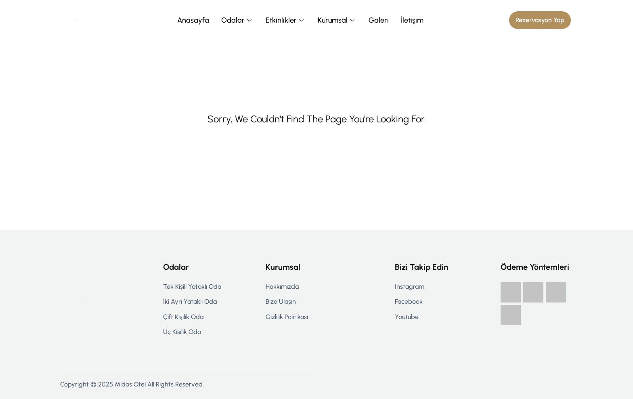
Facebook (409, 301)
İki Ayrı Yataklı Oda (190, 301)
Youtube (407, 317)
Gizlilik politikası (287, 317)
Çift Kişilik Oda (183, 317)
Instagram (409, 286)
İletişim (412, 20)
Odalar (237, 20)
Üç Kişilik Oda (182, 332)
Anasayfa (193, 20)
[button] (540, 20)
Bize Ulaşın (281, 301)
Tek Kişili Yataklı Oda (192, 286)
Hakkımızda (282, 286)
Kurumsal (337, 20)
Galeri (379, 20)
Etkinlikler (286, 20)
